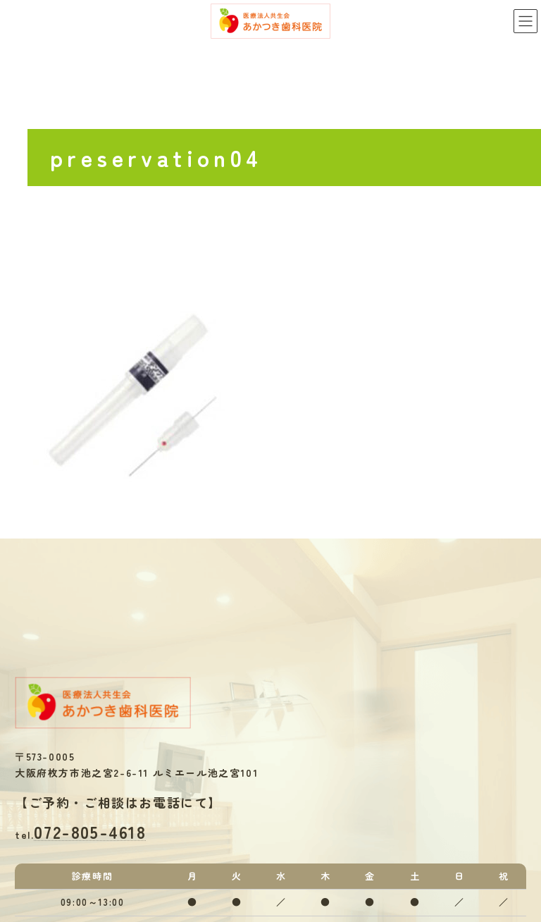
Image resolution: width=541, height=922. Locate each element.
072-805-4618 (90, 831)
